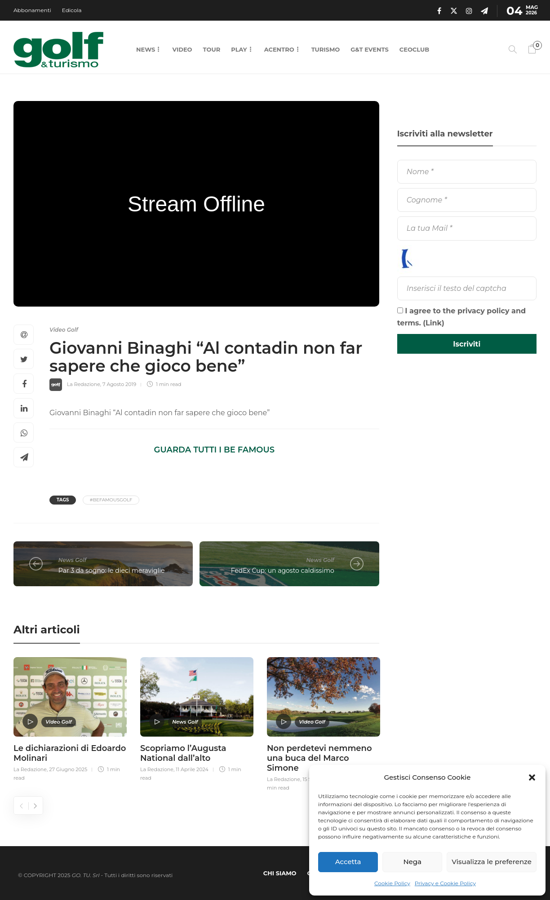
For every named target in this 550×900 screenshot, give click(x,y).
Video (182, 49)
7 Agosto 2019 (119, 384)
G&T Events (369, 49)
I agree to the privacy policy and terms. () (461, 317)
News (145, 49)
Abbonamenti (32, 10)
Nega (412, 861)
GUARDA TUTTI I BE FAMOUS (214, 450)
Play (239, 49)
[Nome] (467, 172)
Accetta (348, 861)
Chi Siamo (280, 873)
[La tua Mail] (467, 228)
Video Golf (63, 329)
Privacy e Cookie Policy (445, 883)
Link (434, 323)
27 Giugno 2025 (68, 769)
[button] (532, 777)
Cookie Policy (392, 883)
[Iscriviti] (467, 344)
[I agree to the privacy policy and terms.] (400, 310)
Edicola (72, 10)
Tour (212, 49)
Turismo (325, 49)
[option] (70, 718)
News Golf (72, 560)
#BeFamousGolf (111, 500)
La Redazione (83, 384)
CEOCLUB (414, 49)
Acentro (279, 49)
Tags (63, 500)
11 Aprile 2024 (192, 769)
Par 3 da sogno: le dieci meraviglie (111, 570)
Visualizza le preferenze (492, 861)
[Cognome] (467, 200)
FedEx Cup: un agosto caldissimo (282, 570)
